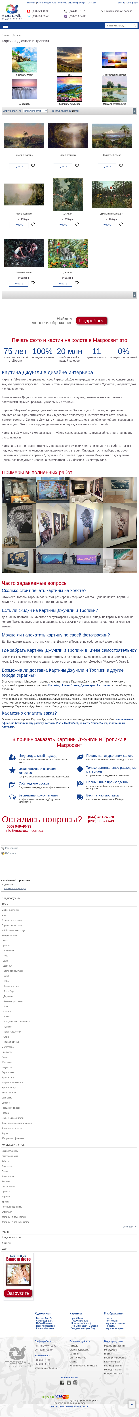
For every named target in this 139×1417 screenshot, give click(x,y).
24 (73, 110)
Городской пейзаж (11, 1108)
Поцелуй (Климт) (79, 1321)
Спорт (5, 1057)
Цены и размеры (77, 2)
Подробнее (91, 320)
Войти (121, 2)
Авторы (6, 1243)
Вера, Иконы (8, 1072)
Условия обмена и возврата (83, 1365)
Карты (5, 1133)
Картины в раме (112, 1361)
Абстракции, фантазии (13, 1138)
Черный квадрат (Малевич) (84, 1326)
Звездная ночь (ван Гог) (83, 1328)
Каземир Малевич (45, 1328)
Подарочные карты (113, 1373)
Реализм (6, 1181)
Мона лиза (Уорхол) (81, 1323)
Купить (19, 166)
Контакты (63, 2)
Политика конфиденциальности (69, 1403)
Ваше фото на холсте (115, 1357)
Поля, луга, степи (12, 1032)
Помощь (31, 2)
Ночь (6, 1006)
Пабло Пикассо (44, 1323)
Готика (5, 1171)
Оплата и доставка (46, 2)
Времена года (9, 1087)
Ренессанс (7, 1166)
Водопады (8, 950)
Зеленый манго (23, 272)
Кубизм (5, 1161)
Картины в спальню (115, 1323)
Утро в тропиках (68, 155)
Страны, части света (12, 925)
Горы (6, 955)
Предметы (7, 1052)
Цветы (5, 940)
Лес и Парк (8, 991)
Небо (6, 981)
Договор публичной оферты (84, 1400)
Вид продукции (11, 898)
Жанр (5, 1231)
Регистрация (132, 2)
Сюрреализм (8, 1186)
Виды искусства (12, 1237)
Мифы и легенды (10, 910)
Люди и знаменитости (13, 1118)
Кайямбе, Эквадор (111, 155)
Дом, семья (7, 1097)
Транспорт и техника (12, 920)
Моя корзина (11, 848)
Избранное (10, 853)
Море (6, 976)
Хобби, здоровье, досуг (13, 930)
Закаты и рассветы (12, 1001)
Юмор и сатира (9, 935)
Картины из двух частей (14, 1217)
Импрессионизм (10, 1156)
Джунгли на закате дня (111, 214)
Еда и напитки (9, 1092)
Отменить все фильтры (15, 888)
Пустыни (7, 1026)
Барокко (6, 1196)
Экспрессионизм (10, 1151)
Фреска (5, 1201)
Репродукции (110, 1350)
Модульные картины (114, 1346)
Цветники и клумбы (13, 971)
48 (77, 110)
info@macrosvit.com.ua (24, 831)
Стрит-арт (7, 1212)
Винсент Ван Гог (44, 1318)
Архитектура (8, 1077)
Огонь (6, 1037)
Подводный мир (11, 1042)
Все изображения (113, 1365)
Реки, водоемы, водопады (16, 1021)
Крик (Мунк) (77, 1318)
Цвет (5, 1248)
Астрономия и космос (12, 1082)
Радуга (6, 1016)
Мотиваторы (8, 1047)
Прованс (6, 1191)
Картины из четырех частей (15, 1222)
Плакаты (108, 1354)
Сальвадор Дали (44, 1321)
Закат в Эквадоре (24, 155)
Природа (6, 945)
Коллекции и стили (13, 1144)
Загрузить (18, 1293)
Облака (7, 1011)
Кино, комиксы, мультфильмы (17, 1123)
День (6, 961)
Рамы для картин (113, 1369)
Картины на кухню (115, 1328)
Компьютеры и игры (12, 1128)
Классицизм (8, 1176)
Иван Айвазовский (45, 1326)
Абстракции (111, 1321)
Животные (7, 1062)
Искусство (7, 1067)
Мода (4, 915)
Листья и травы (11, 986)
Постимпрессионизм (12, 1207)
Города (5, 1113)
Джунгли (68, 214)
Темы (5, 903)
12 (70, 110)
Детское (6, 1103)
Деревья (7, 966)
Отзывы (92, 2)
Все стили (128, 1226)
